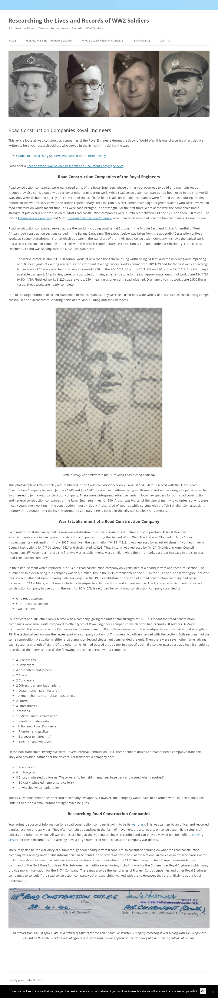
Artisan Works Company (35, 218)
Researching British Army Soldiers (49, 40)
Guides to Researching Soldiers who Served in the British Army (61, 156)
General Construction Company (89, 218)
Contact (166, 40)
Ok (203, 991)
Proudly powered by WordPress (27, 980)
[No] (213, 991)
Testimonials (141, 40)
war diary (138, 824)
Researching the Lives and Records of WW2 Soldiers (79, 20)
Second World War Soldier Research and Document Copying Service (75, 166)
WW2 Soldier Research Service (102, 40)
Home (12, 40)
